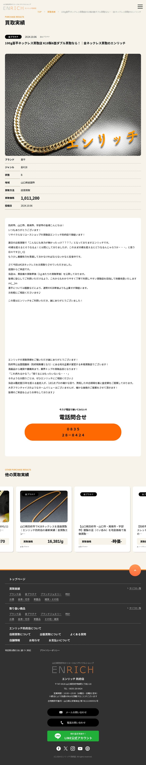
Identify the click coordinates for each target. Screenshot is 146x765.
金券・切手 (24, 599)
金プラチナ (13, 36)
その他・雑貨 (52, 619)
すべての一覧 (135, 588)
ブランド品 (15, 594)
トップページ (17, 579)
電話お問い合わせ (76, 722)
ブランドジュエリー (51, 594)
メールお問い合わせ (76, 712)
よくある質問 (78, 634)
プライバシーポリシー (50, 650)
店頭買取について (20, 634)
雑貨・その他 (52, 599)
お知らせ (34, 640)
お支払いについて (59, 640)
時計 (67, 594)
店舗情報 (14, 640)
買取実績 (14, 588)
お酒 (11, 599)
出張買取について (50, 634)
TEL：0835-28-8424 (73, 688)
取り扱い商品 (17, 608)
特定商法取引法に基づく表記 (18, 650)
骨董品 (37, 599)
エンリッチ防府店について (25, 628)
